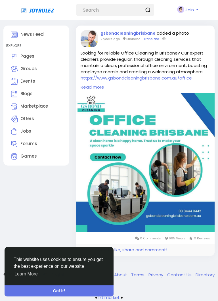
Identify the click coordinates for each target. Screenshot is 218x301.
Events (23, 81)
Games (24, 156)
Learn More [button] (26, 273)
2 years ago (110, 39)
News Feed (27, 34)
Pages (22, 56)
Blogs (22, 94)
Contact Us (180, 275)
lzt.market (109, 297)
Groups (24, 69)
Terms (138, 275)
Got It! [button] (59, 291)
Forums (24, 144)
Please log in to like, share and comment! (123, 250)
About (121, 275)
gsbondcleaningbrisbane (128, 33)
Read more (92, 87)
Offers (22, 119)
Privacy (156, 275)
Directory (205, 275)
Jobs (21, 131)
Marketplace (29, 106)
